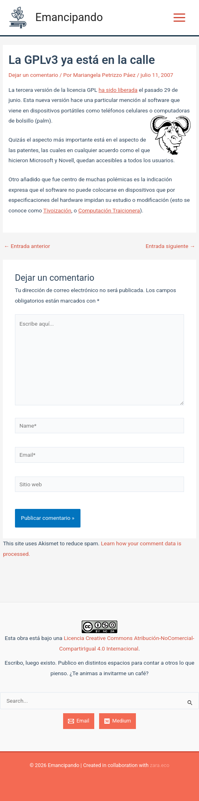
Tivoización (57, 210)
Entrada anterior (27, 246)
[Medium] (117, 721)
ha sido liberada (118, 90)
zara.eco (159, 765)
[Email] (78, 721)
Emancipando (69, 17)
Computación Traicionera (109, 210)
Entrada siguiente (170, 246)
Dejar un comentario (33, 75)
